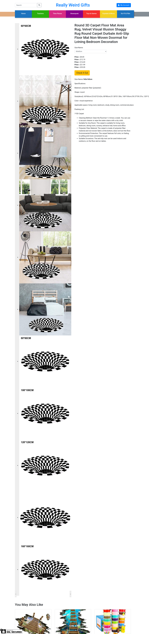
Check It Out (82, 73)
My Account (123, 5)
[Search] (26, 5)
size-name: (78, 48)
